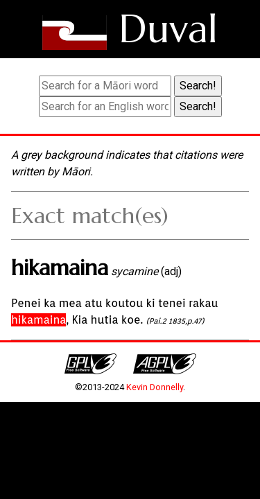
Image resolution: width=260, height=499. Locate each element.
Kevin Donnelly (154, 387)
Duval (168, 28)
